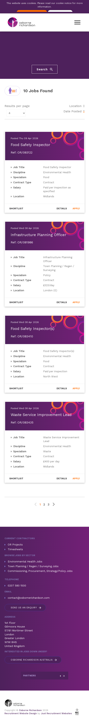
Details (62, 208)
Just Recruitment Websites (56, 713)
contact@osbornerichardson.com (29, 597)
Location (75, 106)
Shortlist (16, 208)
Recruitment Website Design (21, 713)
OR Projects (15, 544)
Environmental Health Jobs (25, 561)
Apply (76, 208)
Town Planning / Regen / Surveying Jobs (33, 566)
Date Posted (72, 111)
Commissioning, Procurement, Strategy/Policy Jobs (40, 571)
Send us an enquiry (26, 607)
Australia (34, 659)
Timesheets (15, 549)
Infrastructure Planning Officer (38, 235)
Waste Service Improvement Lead (41, 415)
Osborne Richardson (30, 710)
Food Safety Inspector (30, 145)
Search (45, 69)
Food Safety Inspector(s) (32, 329)
